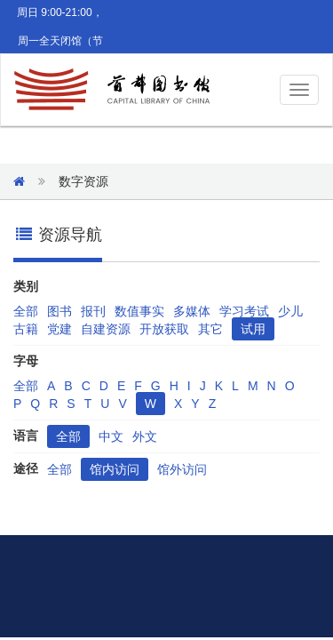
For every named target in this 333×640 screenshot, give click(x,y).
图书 (59, 311)
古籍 (25, 329)
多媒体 (191, 311)
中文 (111, 436)
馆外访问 (182, 469)
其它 (210, 329)
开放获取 (164, 329)
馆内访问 (114, 469)
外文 (144, 436)
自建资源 (106, 329)
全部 (25, 311)
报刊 (93, 311)
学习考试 (244, 311)
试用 (253, 329)
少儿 (290, 311)
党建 (59, 329)
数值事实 (139, 311)
